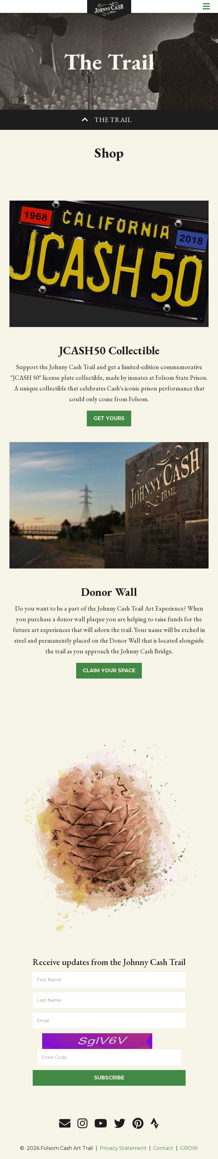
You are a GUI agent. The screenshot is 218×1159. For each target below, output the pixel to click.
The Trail (112, 119)
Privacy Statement (123, 1148)
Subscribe (109, 1078)
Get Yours (109, 418)
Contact (163, 1148)
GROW (189, 1148)
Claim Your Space (109, 671)
